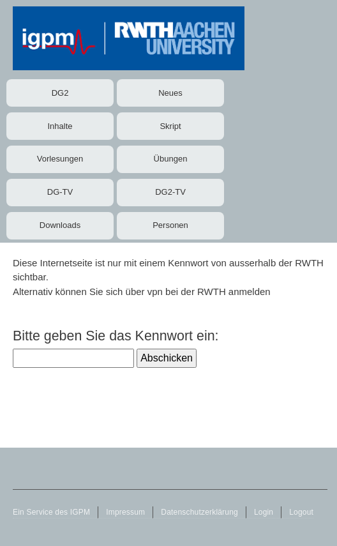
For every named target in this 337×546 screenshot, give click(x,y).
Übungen (171, 158)
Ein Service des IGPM (51, 512)
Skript (170, 126)
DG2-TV (170, 192)
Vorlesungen (60, 158)
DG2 (60, 93)
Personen (170, 225)
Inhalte (59, 126)
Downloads (60, 225)
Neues (170, 93)
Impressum (125, 512)
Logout (301, 512)
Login (263, 512)
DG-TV (60, 192)
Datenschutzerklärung (199, 512)
